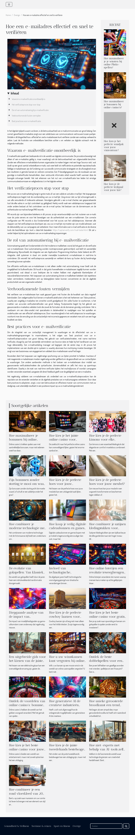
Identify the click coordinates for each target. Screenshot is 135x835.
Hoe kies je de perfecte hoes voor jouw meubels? (65, 484)
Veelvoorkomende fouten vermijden (26, 115)
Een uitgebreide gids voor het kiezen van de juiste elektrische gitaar (27, 661)
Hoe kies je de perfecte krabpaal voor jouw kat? (113, 187)
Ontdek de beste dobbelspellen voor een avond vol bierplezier (105, 661)
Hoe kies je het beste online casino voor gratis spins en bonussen (107, 616)
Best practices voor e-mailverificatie (26, 121)
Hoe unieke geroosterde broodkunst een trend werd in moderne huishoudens (106, 707)
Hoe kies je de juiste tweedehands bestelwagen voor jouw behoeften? (67, 749)
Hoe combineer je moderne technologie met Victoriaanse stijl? (27, 528)
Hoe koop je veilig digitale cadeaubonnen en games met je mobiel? (67, 528)
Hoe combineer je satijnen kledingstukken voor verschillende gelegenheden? (107, 530)
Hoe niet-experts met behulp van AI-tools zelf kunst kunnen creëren (106, 749)
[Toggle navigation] (9, 4)
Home (8, 15)
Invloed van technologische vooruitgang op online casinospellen (65, 574)
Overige (17, 15)
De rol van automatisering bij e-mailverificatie (30, 110)
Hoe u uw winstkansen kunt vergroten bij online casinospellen (66, 661)
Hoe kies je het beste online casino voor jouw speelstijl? (26, 749)
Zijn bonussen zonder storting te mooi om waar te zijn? (27, 484)
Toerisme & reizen (41, 826)
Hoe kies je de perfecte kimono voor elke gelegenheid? (105, 439)
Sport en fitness (62, 826)
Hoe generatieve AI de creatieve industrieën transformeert (64, 705)
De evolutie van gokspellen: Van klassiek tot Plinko (26, 572)
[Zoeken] (106, 826)
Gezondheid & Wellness (16, 826)
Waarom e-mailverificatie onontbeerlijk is (28, 99)
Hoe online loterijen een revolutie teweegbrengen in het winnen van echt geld (106, 574)
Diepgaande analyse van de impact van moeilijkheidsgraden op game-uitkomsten (26, 618)
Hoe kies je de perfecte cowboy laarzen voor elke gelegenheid (65, 616)
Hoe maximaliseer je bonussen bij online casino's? (114, 104)
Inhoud (15, 93)
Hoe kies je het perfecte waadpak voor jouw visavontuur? (114, 146)
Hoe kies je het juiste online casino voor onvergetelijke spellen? (65, 439)
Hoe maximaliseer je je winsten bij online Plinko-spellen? (114, 63)
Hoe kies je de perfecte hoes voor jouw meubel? (107, 482)
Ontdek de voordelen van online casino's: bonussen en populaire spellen (27, 705)
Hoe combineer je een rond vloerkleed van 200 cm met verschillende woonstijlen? (27, 795)
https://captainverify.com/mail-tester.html (70, 230)
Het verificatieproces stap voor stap (26, 104)
